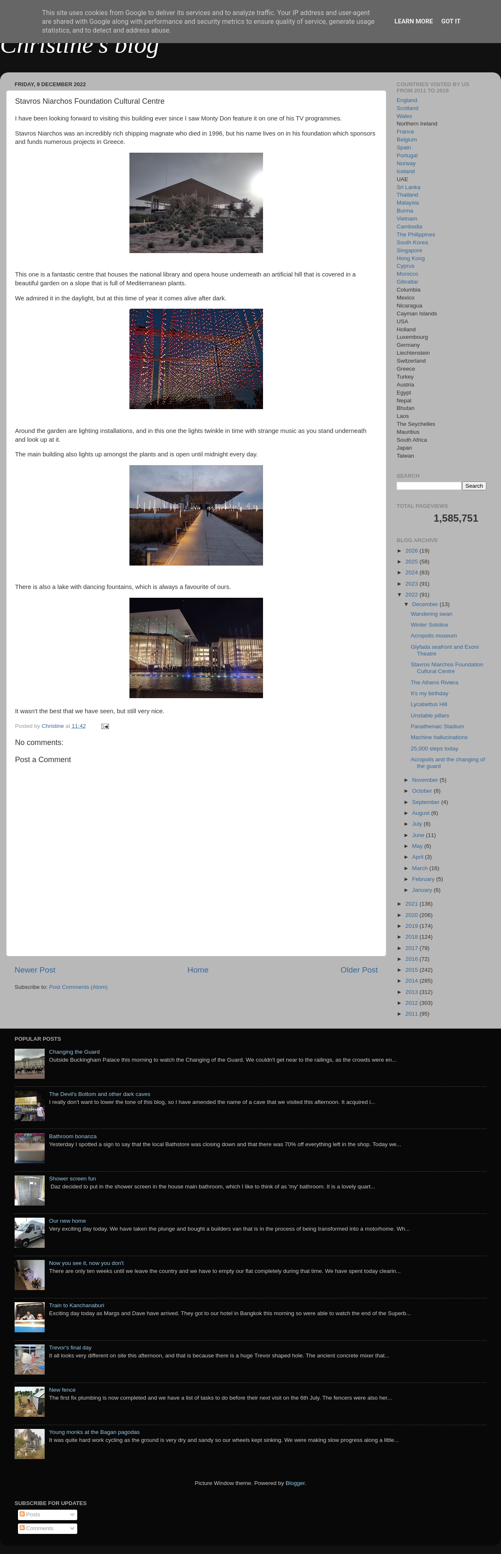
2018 (412, 937)
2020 (412, 915)
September (426, 802)
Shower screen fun (72, 1178)
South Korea (412, 242)
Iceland (406, 171)
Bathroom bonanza (72, 1136)
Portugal (407, 155)
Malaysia (408, 203)
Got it (451, 21)
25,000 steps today (434, 748)
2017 (412, 948)
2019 (412, 926)
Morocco (407, 274)
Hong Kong (411, 258)
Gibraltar (407, 282)
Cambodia (410, 226)
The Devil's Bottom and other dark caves (99, 1094)
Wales (404, 116)
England (407, 100)
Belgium (407, 139)
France (405, 131)
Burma (405, 210)
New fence (62, 1390)
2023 (412, 584)
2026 (412, 551)
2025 (412, 561)
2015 (412, 970)
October (423, 791)
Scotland (408, 108)
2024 (412, 572)
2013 (412, 992)
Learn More (414, 21)
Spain (404, 147)
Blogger (295, 1483)
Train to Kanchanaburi (76, 1305)
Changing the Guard (74, 1052)
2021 (412, 904)
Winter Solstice (429, 625)
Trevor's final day (70, 1347)
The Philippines (416, 234)
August (421, 813)
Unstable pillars (430, 715)
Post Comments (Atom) (78, 987)
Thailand (407, 195)
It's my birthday (429, 693)
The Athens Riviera (434, 682)
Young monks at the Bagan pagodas (94, 1432)
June (419, 835)
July (418, 824)
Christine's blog (79, 44)
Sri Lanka (408, 187)
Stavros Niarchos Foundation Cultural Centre (447, 667)
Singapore (410, 250)
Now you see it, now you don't (86, 1263)
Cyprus (406, 266)
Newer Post (35, 969)
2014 (412, 981)
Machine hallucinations (439, 737)
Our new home (67, 1221)
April (418, 857)
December (426, 604)
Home (197, 969)
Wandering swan (432, 614)
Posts (30, 1514)
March (420, 868)
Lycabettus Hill (429, 704)
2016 (412, 959)
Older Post (359, 969)
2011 (412, 1014)
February (424, 879)
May (418, 846)
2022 (412, 594)
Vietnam (407, 218)
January (423, 890)
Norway (406, 163)
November (426, 780)
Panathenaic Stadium (437, 726)
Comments (36, 1528)
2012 (412, 1003)
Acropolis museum (434, 635)
